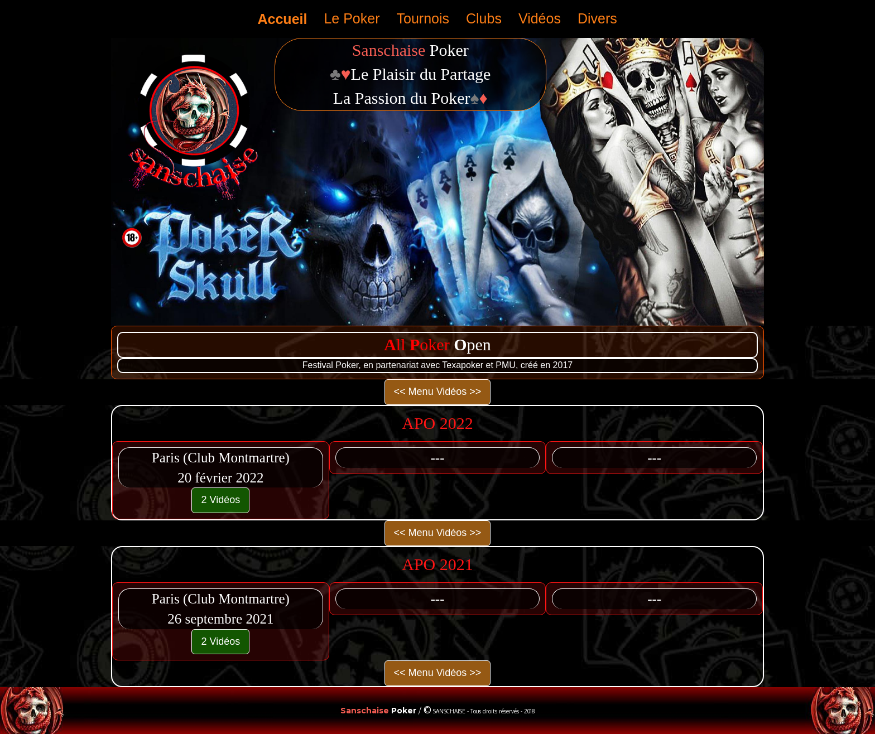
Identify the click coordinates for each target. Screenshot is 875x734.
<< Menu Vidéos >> (438, 391)
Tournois (423, 18)
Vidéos (539, 18)
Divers (597, 18)
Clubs (484, 18)
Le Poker (351, 18)
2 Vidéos (220, 499)
